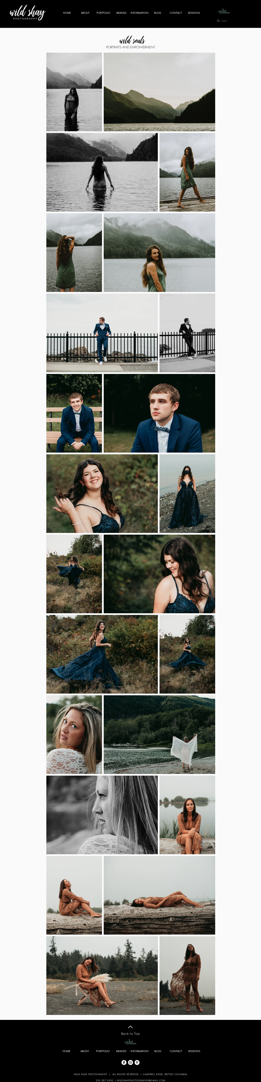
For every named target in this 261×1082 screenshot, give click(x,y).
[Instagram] (130, 1062)
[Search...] (241, 20)
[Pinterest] (137, 1062)
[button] (140, 13)
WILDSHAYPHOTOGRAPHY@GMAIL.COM (141, 1080)
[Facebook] (123, 1062)
